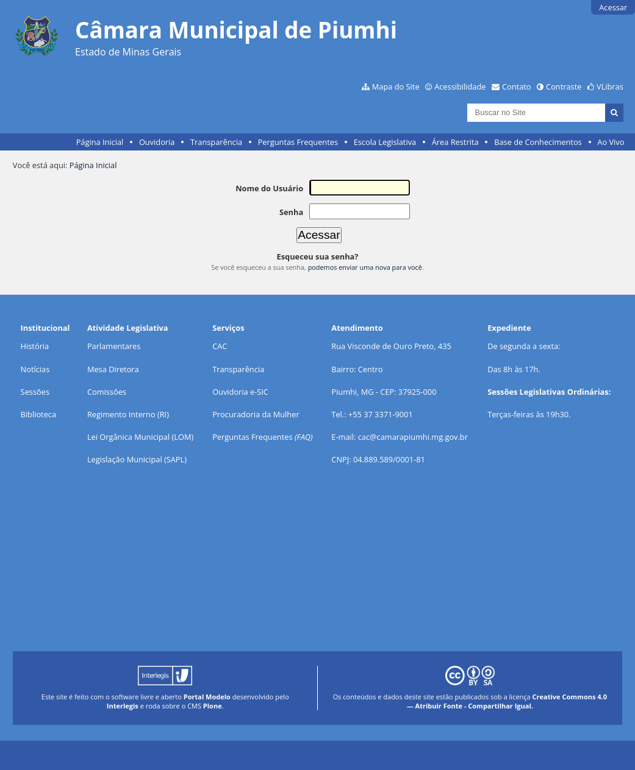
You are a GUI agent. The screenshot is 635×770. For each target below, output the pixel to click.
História (35, 346)
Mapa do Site (396, 86)
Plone (212, 705)
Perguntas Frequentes (298, 141)
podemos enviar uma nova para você (365, 267)
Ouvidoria (157, 141)
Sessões (35, 391)
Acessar (613, 7)
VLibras (610, 86)
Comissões (106, 391)
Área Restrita (455, 141)
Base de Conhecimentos (538, 141)
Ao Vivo (610, 141)
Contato (516, 86)
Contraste (563, 86)
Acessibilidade (460, 86)
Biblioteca (38, 414)
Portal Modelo (207, 696)
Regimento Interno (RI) (128, 414)
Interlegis (122, 705)
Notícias (35, 369)
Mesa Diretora (113, 369)
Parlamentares (113, 346)
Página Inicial (100, 141)
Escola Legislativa (385, 141)
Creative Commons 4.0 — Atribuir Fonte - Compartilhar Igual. (507, 701)
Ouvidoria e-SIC (240, 391)
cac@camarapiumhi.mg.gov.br (413, 436)
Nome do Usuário (269, 188)
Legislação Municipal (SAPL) (137, 459)
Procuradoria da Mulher (255, 414)
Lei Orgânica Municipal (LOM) (140, 436)
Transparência (216, 141)
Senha (291, 212)
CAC (219, 346)
